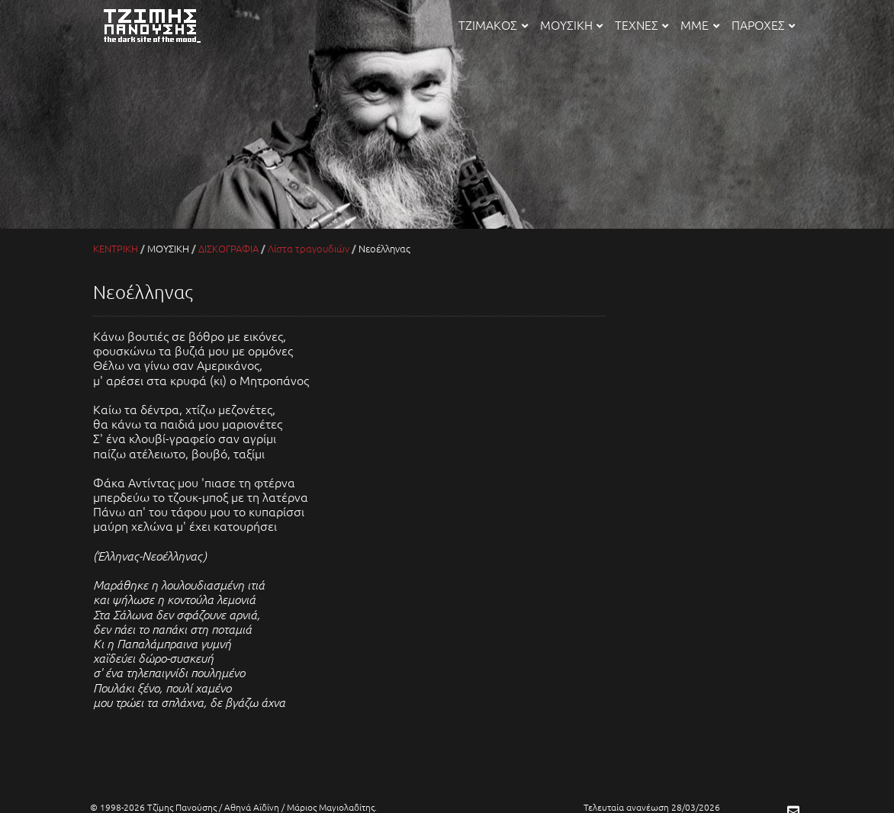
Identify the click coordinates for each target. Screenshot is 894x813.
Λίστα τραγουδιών (308, 248)
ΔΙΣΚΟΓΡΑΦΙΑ (228, 248)
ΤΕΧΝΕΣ (641, 24)
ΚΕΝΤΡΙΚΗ (115, 248)
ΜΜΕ (699, 24)
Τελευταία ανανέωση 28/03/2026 (652, 807)
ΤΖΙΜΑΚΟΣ (492, 24)
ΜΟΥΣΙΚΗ (571, 24)
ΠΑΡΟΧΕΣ (763, 24)
